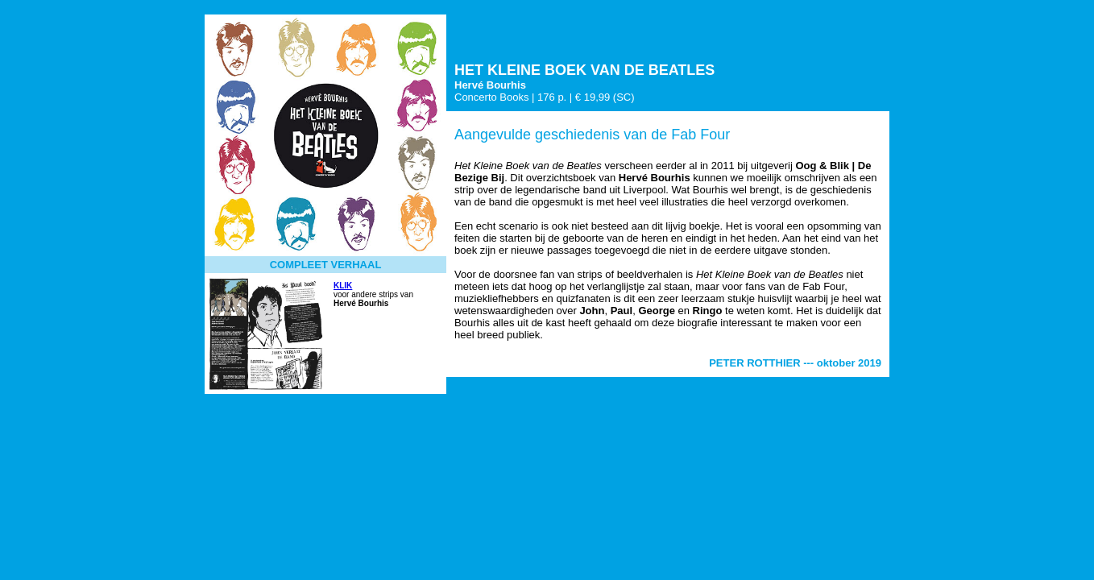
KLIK (343, 285)
